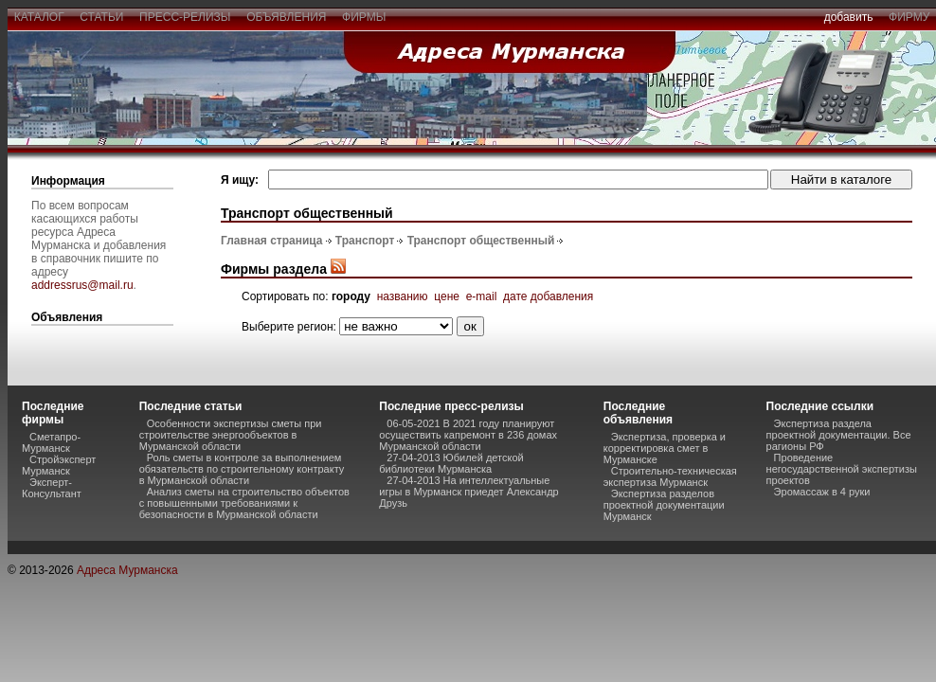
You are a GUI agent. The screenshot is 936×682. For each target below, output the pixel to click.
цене (446, 296)
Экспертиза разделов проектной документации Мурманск (664, 505)
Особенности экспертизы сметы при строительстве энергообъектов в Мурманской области (230, 435)
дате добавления (548, 296)
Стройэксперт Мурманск (59, 465)
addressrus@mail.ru (82, 285)
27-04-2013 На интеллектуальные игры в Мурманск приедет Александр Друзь (468, 492)
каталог (39, 17)
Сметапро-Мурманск (51, 442)
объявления (286, 17)
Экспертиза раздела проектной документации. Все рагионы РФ (838, 435)
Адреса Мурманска (127, 570)
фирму (909, 17)
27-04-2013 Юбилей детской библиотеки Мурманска (451, 463)
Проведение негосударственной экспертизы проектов (841, 469)
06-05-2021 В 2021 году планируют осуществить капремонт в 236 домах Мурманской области (468, 435)
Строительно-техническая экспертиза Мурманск (670, 476)
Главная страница (272, 240)
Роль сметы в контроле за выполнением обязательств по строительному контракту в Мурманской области (242, 469)
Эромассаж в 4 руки (822, 491)
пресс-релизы (185, 17)
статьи (102, 17)
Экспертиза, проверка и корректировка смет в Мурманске (664, 448)
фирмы (363, 17)
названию (402, 296)
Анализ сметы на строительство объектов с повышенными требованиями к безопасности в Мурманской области (244, 503)
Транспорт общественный (481, 240)
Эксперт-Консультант (51, 487)
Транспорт (364, 240)
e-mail (481, 296)
